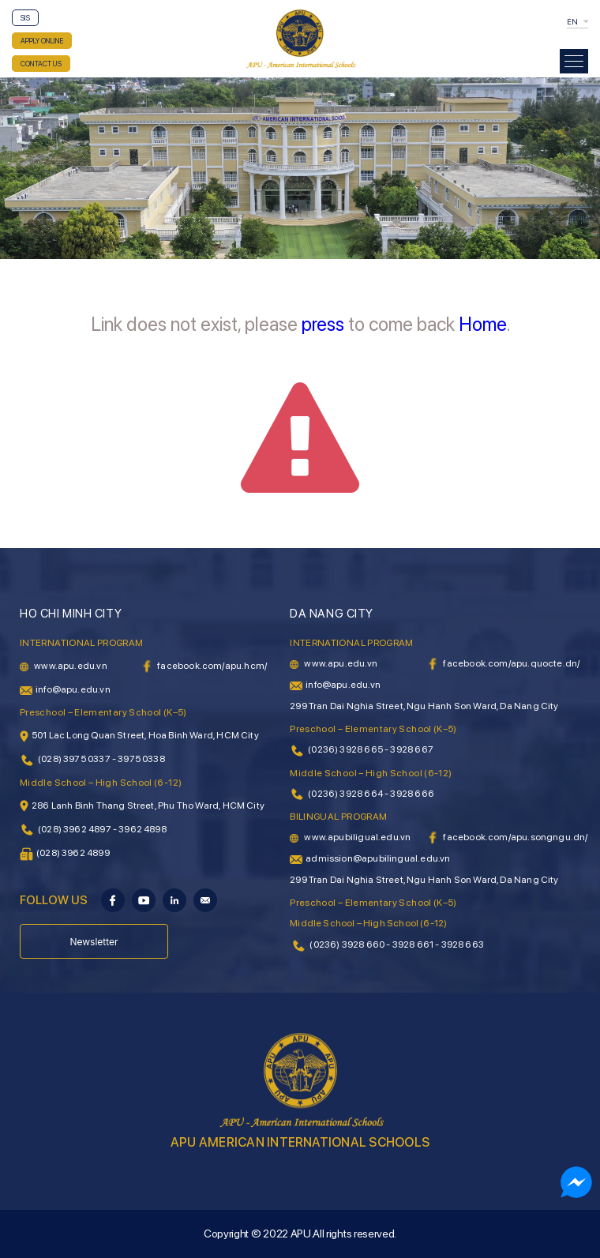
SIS (25, 17)
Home (483, 324)
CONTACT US (41, 63)
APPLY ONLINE (42, 40)
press (323, 324)
